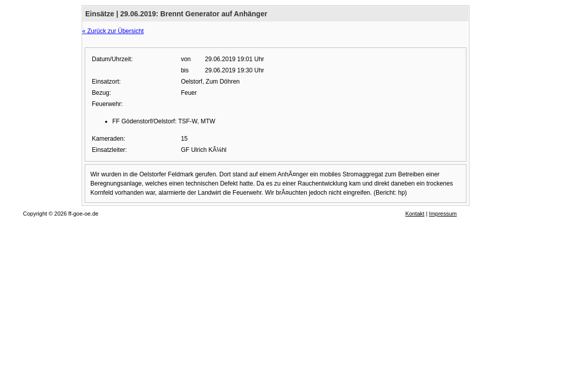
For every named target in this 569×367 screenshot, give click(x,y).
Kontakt (414, 214)
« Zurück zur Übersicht (113, 31)
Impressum (443, 214)
